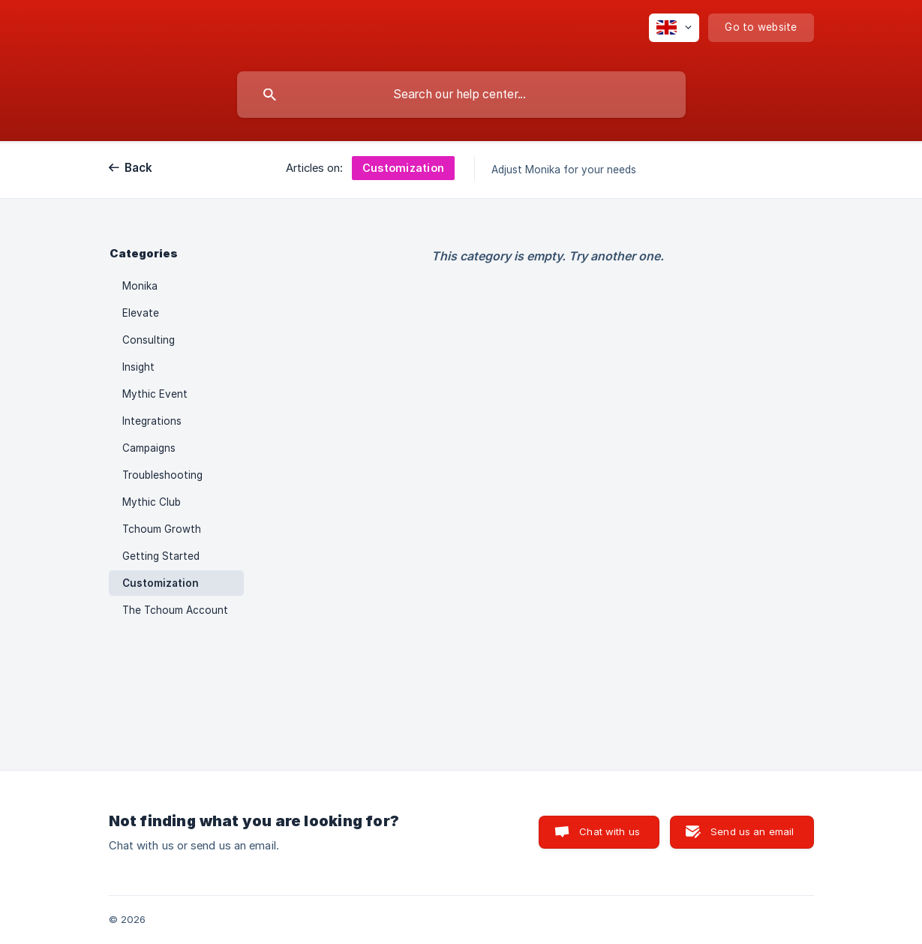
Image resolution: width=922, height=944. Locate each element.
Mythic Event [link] (155, 394)
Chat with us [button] (609, 831)
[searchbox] (461, 94)
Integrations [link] (152, 421)
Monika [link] (140, 286)
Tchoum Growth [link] (161, 529)
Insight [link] (138, 367)
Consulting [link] (148, 340)
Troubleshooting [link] (162, 475)
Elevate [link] (140, 313)
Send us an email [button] (752, 831)
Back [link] (139, 168)
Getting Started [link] (161, 556)
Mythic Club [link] (151, 502)
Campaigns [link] (149, 448)
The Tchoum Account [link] (175, 610)
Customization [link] (160, 583)
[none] (674, 28)
